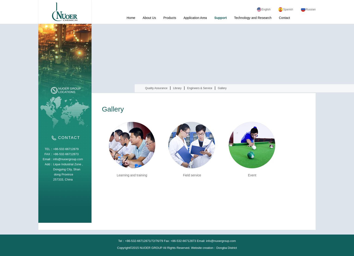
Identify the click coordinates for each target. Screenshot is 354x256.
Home (131, 18)
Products (169, 18)
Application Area (195, 18)
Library (177, 88)
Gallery (222, 88)
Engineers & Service (199, 88)
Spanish (285, 9)
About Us (149, 18)
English (263, 9)
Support (220, 18)
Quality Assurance (156, 88)
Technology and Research (253, 18)
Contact (284, 18)
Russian (308, 9)
